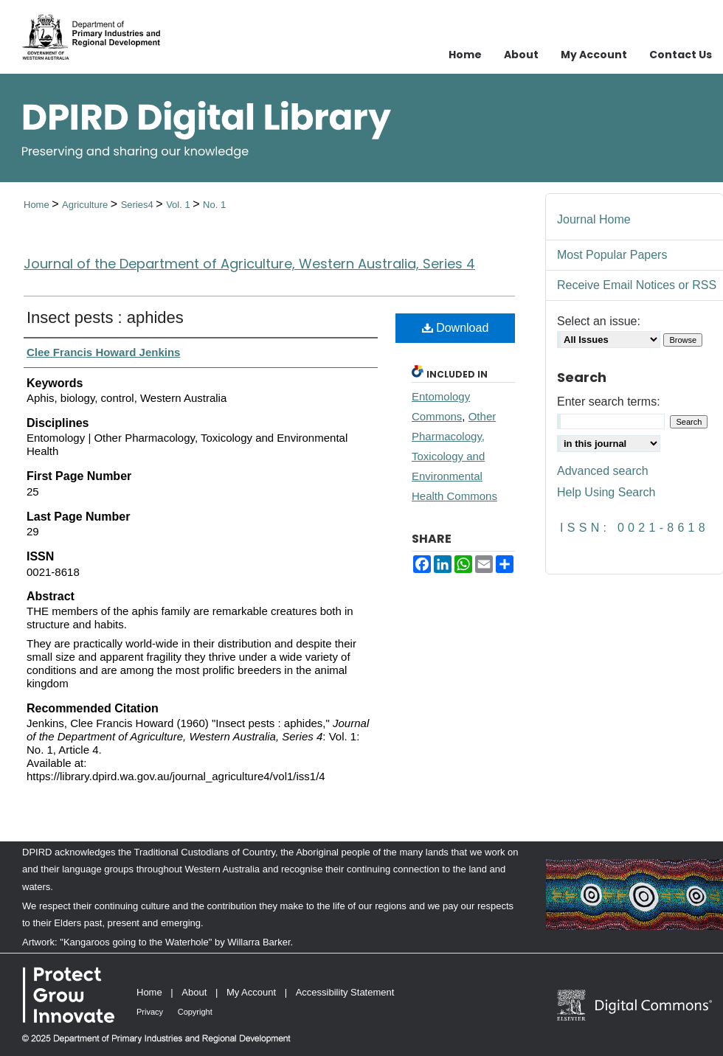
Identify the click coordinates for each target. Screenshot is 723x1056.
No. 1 (214, 204)
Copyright (195, 1011)
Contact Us (680, 54)
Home (38, 204)
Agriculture (86, 204)
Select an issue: (598, 321)
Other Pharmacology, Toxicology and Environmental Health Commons (454, 456)
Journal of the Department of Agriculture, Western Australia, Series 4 (249, 263)
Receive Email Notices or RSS (636, 285)
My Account (251, 992)
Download (455, 328)
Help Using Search (606, 492)
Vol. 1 (179, 204)
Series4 (138, 204)
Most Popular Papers (612, 255)
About (194, 992)
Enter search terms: (608, 401)
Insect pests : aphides (105, 317)
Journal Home (594, 219)
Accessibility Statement (345, 992)
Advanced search (602, 471)
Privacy (149, 1011)
